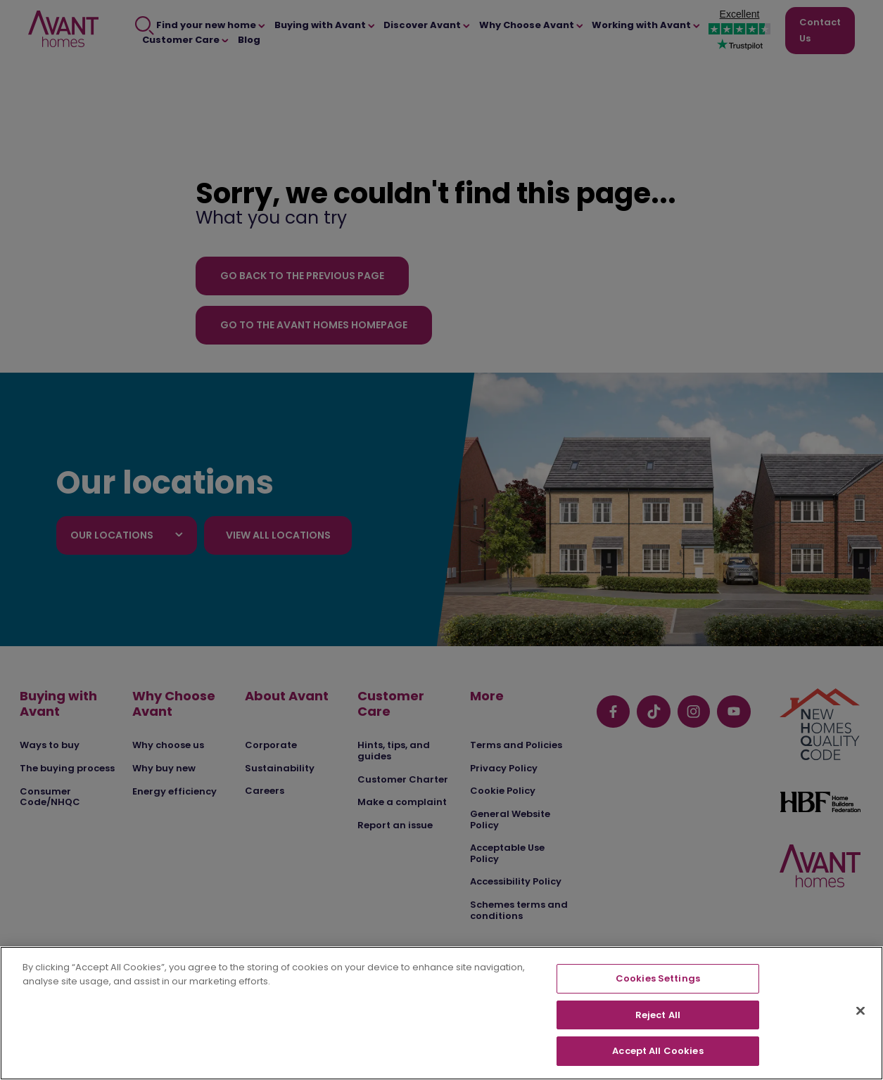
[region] (441, 1013)
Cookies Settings (658, 978)
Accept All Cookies (657, 1051)
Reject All (657, 1015)
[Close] (860, 1011)
